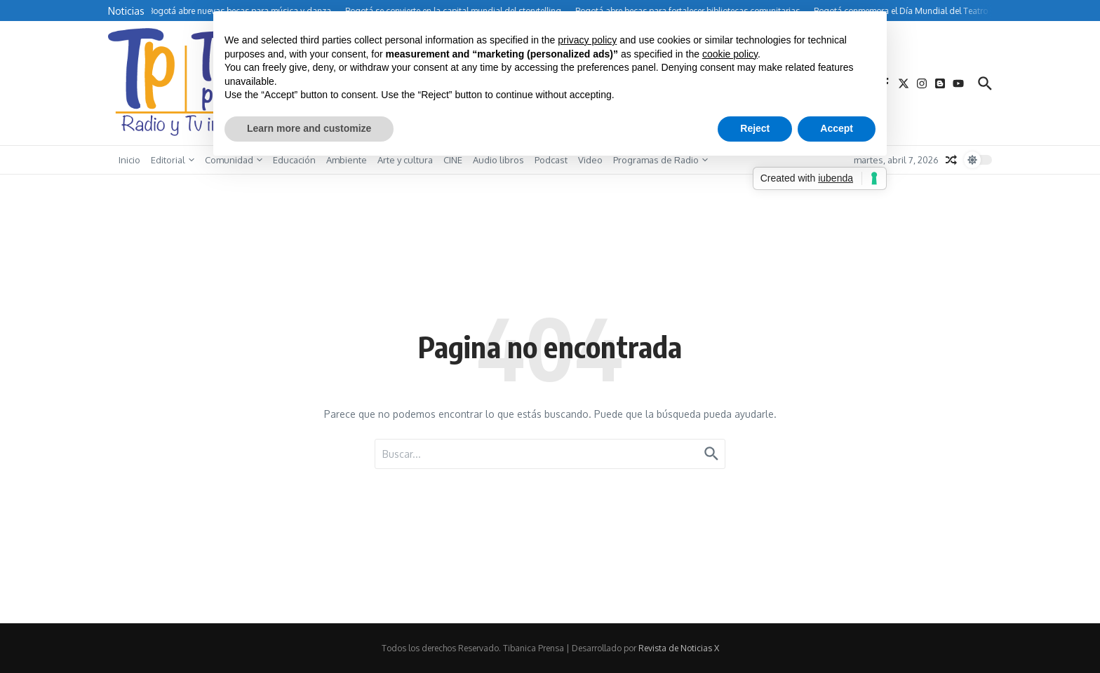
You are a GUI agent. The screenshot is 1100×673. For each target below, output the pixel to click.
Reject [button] (755, 128)
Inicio (129, 159)
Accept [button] (836, 128)
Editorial (172, 159)
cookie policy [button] (730, 54)
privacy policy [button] (587, 40)
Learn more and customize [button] (309, 128)
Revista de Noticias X (678, 648)
